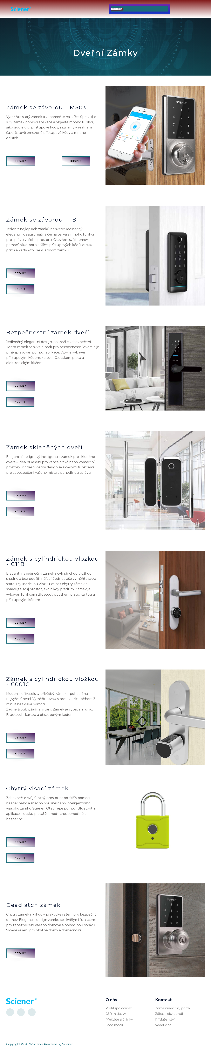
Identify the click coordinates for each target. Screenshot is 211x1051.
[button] (73, 9)
